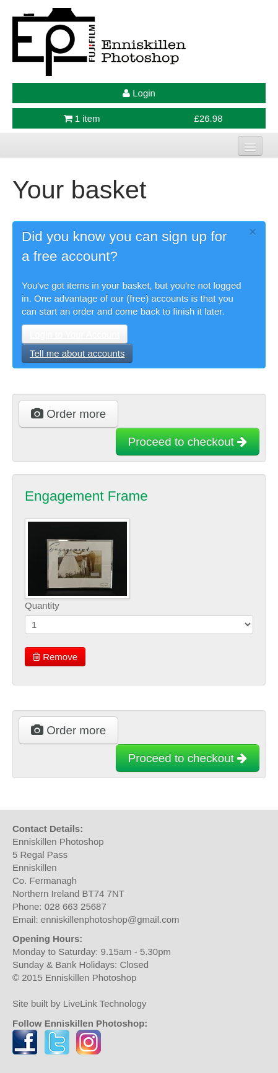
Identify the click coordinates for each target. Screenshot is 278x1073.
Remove (55, 656)
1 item (82, 118)
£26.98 (208, 118)
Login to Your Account (74, 334)
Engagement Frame (86, 496)
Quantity (42, 605)
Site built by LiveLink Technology (79, 1003)
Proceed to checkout (187, 441)
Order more (68, 413)
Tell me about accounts (77, 353)
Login (139, 93)
